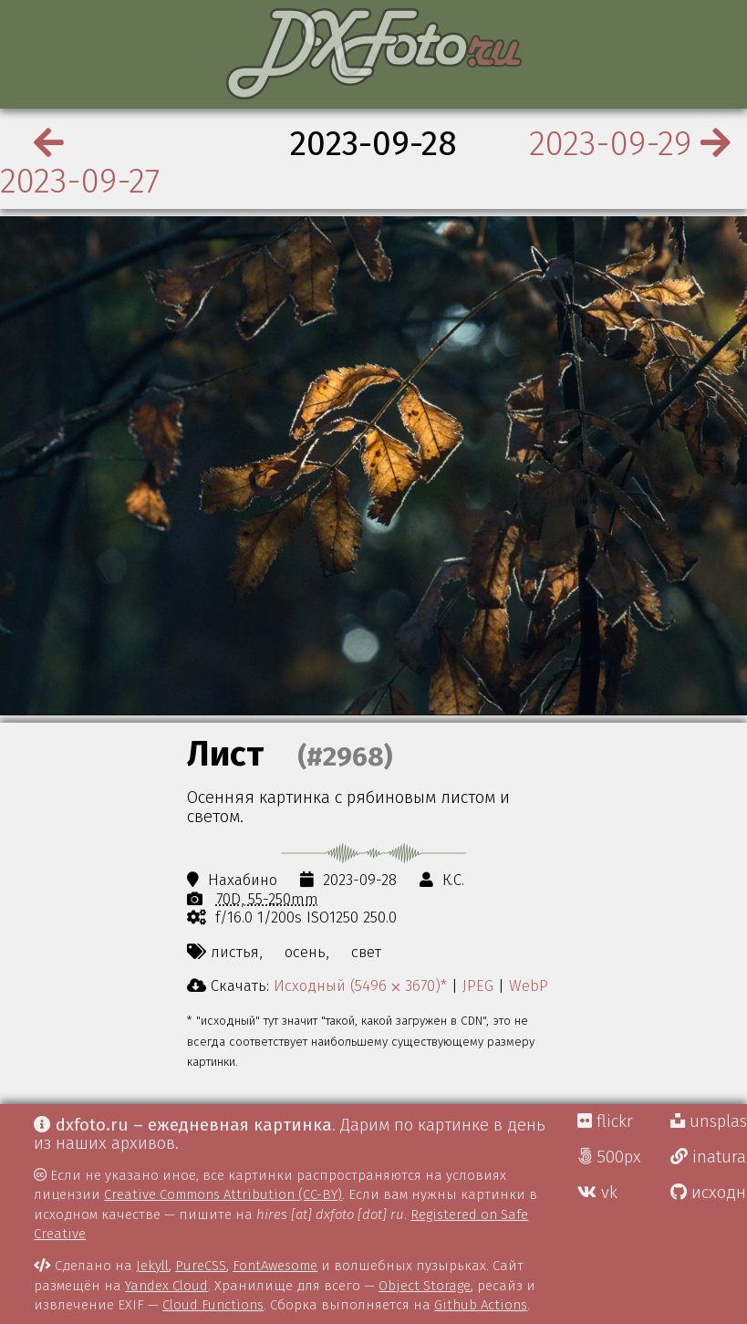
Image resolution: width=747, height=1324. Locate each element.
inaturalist (708, 1157)
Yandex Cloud (166, 1285)
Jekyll (152, 1265)
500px (609, 1157)
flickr (605, 1121)
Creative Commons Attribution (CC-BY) (223, 1194)
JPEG (477, 985)
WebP (528, 985)
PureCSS (200, 1265)
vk (597, 1193)
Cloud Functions (213, 1305)
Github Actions (480, 1305)
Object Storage (425, 1285)
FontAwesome (275, 1265)
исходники (708, 1193)
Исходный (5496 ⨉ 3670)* (360, 985)
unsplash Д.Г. (708, 1121)
